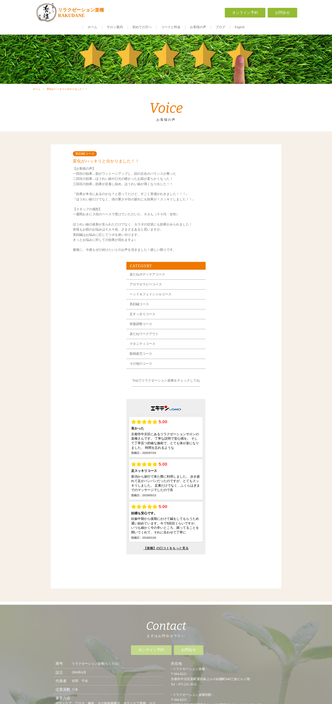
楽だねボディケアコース (232, 178)
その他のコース (226, 267)
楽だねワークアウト (229, 237)
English (240, 27)
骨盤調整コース (226, 227)
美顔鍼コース (224, 208)
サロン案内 (115, 27)
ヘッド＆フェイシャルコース (236, 198)
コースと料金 (171, 27)
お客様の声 (198, 27)
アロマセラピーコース (231, 188)
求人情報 (224, 627)
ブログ (220, 27)
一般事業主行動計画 (223, 639)
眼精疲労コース (226, 257)
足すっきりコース (227, 217)
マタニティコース (227, 247)
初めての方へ (142, 27)
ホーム (92, 27)
